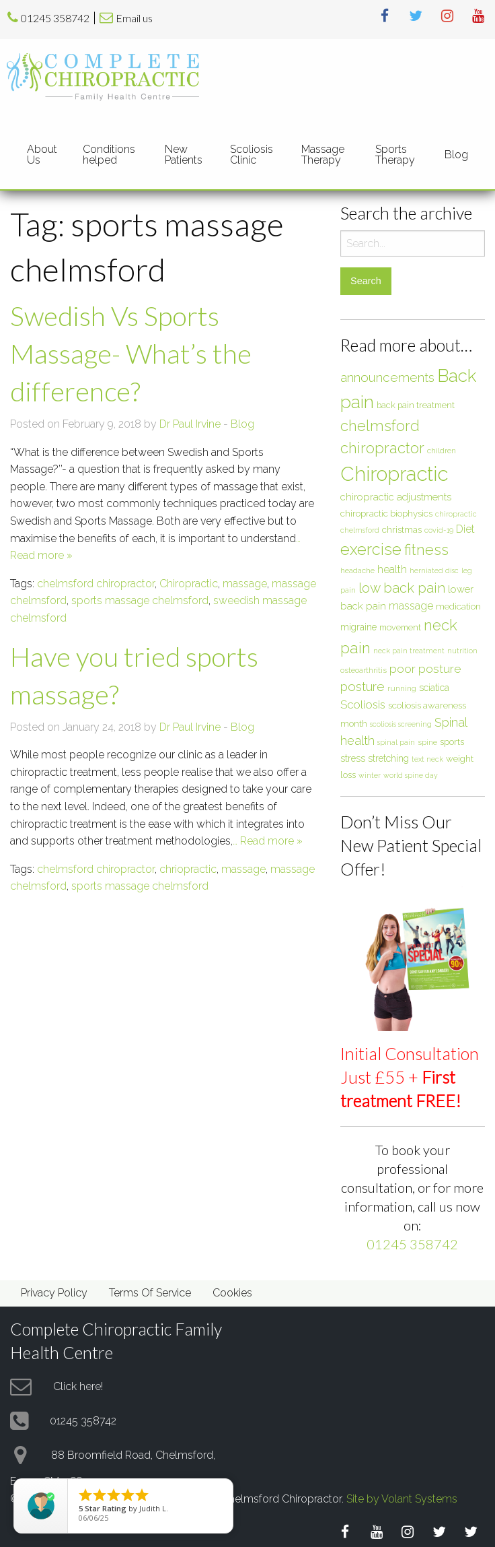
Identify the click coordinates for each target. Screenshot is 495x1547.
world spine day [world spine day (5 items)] (410, 775)
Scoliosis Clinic (251, 154)
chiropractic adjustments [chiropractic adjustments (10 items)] (395, 496)
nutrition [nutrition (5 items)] (462, 651)
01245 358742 (55, 17)
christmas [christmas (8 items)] (402, 529)
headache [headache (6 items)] (357, 570)
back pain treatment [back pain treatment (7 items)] (416, 405)
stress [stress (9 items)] (352, 758)
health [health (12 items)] (392, 569)
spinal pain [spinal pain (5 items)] (396, 742)
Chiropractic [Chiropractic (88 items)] (394, 474)
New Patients (183, 154)
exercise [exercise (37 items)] (371, 549)
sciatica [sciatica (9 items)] (434, 687)
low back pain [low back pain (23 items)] (401, 588)
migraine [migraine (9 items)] (358, 627)
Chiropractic (188, 583)
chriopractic (188, 869)
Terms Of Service (150, 1292)
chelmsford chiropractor (96, 583)
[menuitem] (44, 154)
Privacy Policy (54, 1292)
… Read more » (268, 840)
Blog (456, 154)
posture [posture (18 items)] (362, 686)
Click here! (78, 1385)
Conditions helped (109, 154)
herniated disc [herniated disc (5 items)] (434, 570)
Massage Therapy (322, 154)
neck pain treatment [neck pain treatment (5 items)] (409, 651)
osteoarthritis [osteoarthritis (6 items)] (363, 670)
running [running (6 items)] (401, 688)
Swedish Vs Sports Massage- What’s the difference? (131, 353)
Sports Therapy (395, 154)
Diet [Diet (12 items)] (465, 529)
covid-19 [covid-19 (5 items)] (438, 530)
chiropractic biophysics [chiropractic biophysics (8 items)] (386, 513)
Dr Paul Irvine (190, 424)
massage (245, 583)
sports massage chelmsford (139, 600)
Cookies (232, 1292)
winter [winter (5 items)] (369, 775)
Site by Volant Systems (401, 1498)
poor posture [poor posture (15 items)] (425, 669)
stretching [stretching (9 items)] (388, 758)
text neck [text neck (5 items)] (427, 759)
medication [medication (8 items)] (458, 606)
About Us (42, 154)
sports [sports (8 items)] (452, 741)
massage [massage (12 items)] (411, 605)
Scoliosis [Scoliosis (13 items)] (362, 704)
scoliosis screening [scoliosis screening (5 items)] (401, 724)
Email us (134, 17)
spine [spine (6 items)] (427, 742)
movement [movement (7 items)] (400, 627)
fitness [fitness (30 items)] (426, 549)
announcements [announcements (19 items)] (387, 377)
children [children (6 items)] (441, 450)
